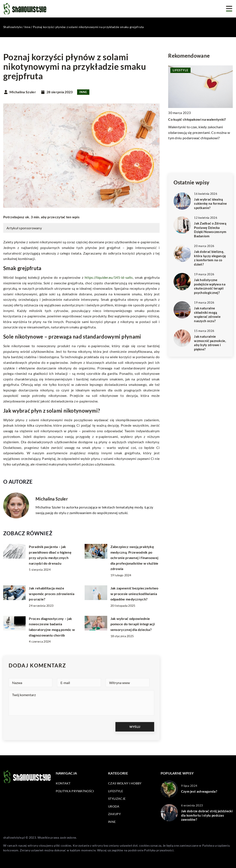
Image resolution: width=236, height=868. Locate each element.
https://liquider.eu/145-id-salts (109, 277)
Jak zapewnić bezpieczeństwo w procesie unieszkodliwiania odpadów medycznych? (134, 593)
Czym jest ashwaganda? (199, 791)
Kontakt (63, 783)
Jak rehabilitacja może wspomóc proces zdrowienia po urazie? (51, 593)
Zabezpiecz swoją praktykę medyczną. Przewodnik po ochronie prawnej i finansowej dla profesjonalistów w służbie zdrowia (134, 558)
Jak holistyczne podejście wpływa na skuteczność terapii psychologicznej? (209, 286)
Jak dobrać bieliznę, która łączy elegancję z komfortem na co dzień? (210, 258)
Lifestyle (115, 791)
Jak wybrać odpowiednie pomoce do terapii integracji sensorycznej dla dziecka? (132, 624)
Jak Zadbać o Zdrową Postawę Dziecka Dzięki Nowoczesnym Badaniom (210, 229)
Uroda (114, 806)
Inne (83, 92)
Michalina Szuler (22, 92)
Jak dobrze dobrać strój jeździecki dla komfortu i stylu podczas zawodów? (207, 815)
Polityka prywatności (75, 791)
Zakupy (114, 814)
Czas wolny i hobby (124, 783)
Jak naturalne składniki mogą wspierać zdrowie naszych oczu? (207, 314)
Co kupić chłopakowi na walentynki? (197, 119)
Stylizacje (117, 798)
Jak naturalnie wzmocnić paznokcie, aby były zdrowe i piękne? (210, 342)
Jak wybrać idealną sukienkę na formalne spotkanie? (210, 203)
